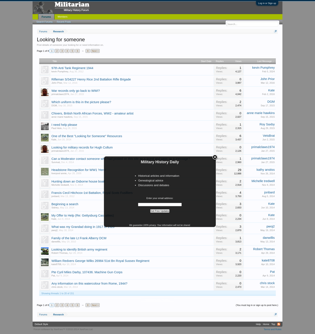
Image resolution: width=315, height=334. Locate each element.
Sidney (55, 207)
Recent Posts (64, 22)
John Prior (56, 83)
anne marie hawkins (61, 117)
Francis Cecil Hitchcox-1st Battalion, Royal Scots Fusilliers (92, 192)
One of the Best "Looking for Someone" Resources (86, 136)
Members (63, 16)
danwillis (55, 241)
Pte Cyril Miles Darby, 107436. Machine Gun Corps (86, 272)
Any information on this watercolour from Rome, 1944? (89, 283)
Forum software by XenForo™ (63, 329)
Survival (55, 162)
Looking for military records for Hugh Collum (82, 147)
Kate (271, 90)
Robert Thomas (59, 253)
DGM (54, 105)
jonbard (55, 196)
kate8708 (56, 264)
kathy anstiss (265, 169)
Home (266, 324)
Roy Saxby (267, 124)
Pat (53, 275)
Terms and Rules (272, 329)
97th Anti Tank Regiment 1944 (72, 68)
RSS (278, 324)
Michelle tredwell (60, 185)
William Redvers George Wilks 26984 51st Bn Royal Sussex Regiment (100, 261)
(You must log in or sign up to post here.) (257, 305)
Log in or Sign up (267, 3)
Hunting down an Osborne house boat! (78, 181)
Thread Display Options (157, 300)
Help (258, 324)
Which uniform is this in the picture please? (81, 102)
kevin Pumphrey (59, 71)
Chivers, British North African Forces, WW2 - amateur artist (92, 113)
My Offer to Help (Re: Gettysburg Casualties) (82, 215)
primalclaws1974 (60, 94)
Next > (95, 51)
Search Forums (44, 22)
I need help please (64, 124)
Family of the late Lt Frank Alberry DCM (78, 238)
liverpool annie (59, 173)
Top (273, 324)
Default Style (41, 324)
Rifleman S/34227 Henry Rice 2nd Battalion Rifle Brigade (91, 79)
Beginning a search (64, 204)
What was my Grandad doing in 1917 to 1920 (82, 227)
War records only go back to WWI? (75, 90)
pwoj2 (54, 230)
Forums (46, 16)
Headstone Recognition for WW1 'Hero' (78, 170)
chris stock (57, 287)
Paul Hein (56, 128)
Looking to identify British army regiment (79, 249)
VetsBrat (269, 135)
